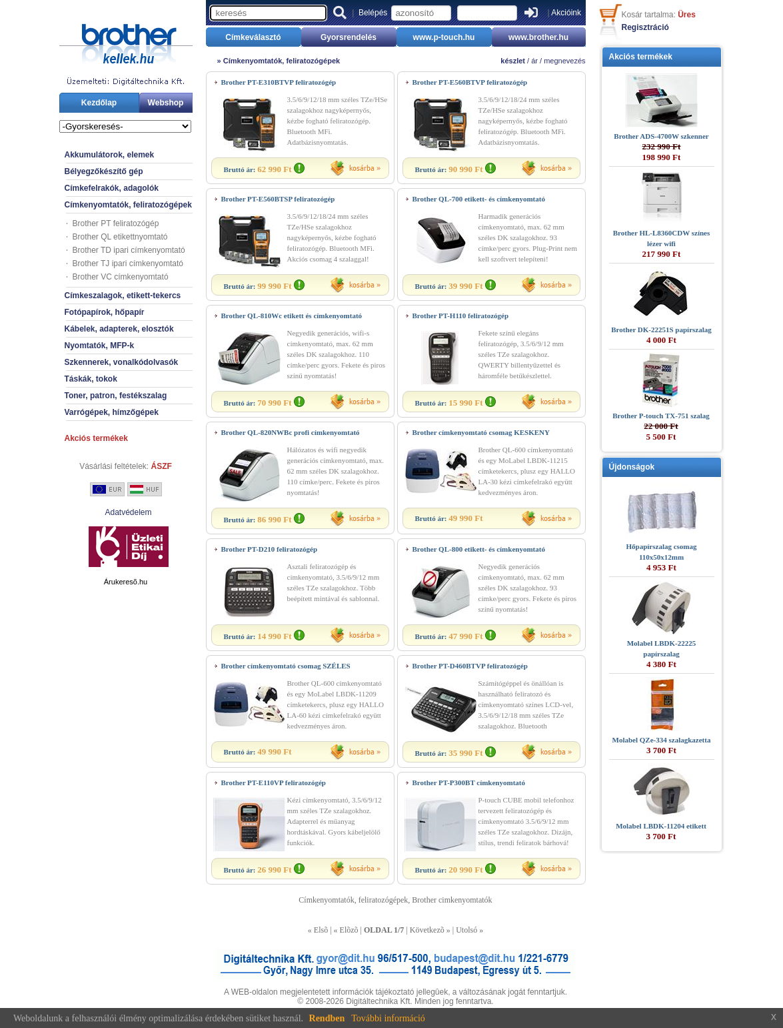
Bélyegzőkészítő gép (104, 171)
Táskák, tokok (91, 379)
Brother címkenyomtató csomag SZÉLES (286, 666)
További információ (388, 1018)
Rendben (327, 1018)
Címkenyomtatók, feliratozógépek (128, 204)
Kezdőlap (99, 102)
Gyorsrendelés (349, 37)
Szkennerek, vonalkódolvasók (122, 362)
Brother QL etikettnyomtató (120, 236)
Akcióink (566, 12)
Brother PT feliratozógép (116, 223)
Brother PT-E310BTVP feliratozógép (279, 82)
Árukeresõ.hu (125, 582)
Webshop (166, 102)
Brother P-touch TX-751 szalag (661, 416)
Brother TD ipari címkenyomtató (129, 250)
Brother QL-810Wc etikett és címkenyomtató (292, 316)
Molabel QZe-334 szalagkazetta (661, 740)
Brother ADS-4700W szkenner (661, 136)
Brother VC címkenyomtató (121, 277)
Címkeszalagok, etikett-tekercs (123, 295)
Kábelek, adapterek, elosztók (119, 329)
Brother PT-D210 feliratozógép (269, 549)
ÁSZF (161, 466)
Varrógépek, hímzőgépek (112, 412)
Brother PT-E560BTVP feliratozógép (470, 82)
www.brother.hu (538, 37)
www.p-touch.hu (444, 37)
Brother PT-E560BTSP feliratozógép (278, 199)
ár (534, 61)
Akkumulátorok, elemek (110, 154)
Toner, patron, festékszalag (116, 395)
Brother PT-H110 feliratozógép (460, 316)
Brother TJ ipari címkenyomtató (128, 263)
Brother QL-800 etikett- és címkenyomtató (478, 549)
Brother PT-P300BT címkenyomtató (468, 783)
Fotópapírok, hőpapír (105, 312)
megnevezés (564, 61)
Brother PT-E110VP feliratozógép (273, 783)
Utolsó (466, 930)
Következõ (427, 930)
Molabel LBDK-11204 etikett (661, 826)
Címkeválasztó (253, 37)
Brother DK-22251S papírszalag (661, 330)
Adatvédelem (128, 512)
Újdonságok (632, 467)
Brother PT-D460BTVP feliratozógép (470, 666)
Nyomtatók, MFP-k (100, 345)
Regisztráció (645, 27)
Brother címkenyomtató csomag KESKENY (481, 432)
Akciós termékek (96, 438)
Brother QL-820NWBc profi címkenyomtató (290, 432)
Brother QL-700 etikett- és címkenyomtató (478, 199)
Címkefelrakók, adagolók (112, 188)
